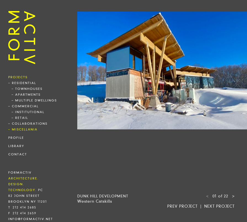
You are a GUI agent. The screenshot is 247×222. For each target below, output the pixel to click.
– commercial (23, 106)
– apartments (26, 94)
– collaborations (27, 124)
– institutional (28, 112)
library (16, 146)
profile (16, 138)
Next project (219, 206)
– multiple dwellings (34, 100)
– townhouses (27, 89)
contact (17, 154)
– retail (20, 118)
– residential (22, 83)
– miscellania (23, 129)
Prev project (182, 206)
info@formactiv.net (30, 219)
